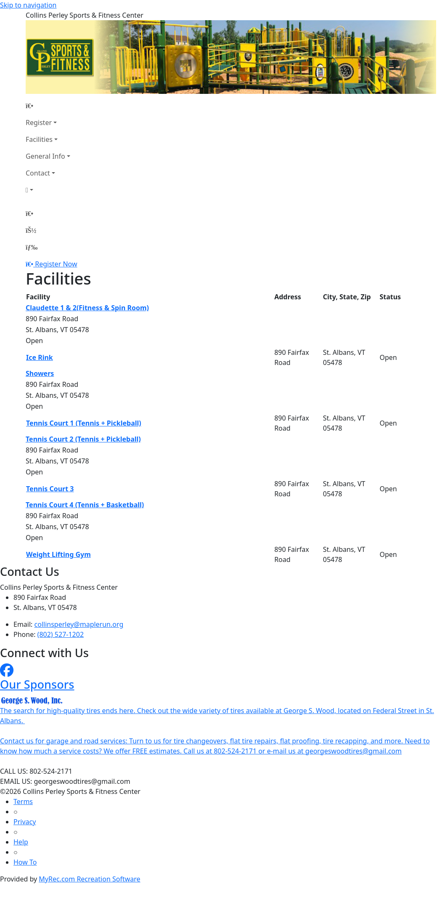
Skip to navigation (28, 5)
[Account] (48, 189)
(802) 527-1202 (60, 634)
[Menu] (31, 247)
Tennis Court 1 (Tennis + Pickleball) (83, 423)
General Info (45, 156)
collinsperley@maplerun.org (79, 624)
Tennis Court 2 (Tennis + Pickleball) (83, 439)
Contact (38, 173)
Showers (40, 373)
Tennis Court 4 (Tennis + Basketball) (85, 504)
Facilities (39, 139)
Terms (23, 801)
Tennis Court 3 (50, 488)
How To (25, 862)
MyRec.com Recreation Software (89, 879)
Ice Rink (39, 357)
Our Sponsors (37, 684)
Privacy (24, 821)
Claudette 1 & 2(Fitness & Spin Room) (87, 307)
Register (39, 122)
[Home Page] (48, 105)
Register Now (56, 264)
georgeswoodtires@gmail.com (353, 751)
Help (20, 842)
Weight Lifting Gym (58, 554)
